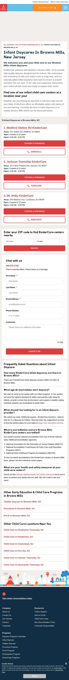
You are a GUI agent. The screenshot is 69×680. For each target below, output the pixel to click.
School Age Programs (11, 658)
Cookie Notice (58, 668)
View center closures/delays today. (17, 598)
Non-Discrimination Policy (45, 622)
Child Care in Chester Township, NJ (22, 558)
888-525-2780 (12, 266)
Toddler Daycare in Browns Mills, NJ (22, 501)
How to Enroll (40, 615)
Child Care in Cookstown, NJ (18, 544)
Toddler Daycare (9, 644)
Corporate (6, 626)
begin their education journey (50, 423)
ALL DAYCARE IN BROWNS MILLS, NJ (29, 45)
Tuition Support (41, 612)
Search (34, 248)
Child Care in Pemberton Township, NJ (23, 530)
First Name (34, 279)
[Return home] (3, 7)
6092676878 (35, 220)
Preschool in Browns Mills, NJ (19, 508)
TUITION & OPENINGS (34, 143)
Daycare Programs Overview (14, 636)
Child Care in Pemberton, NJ (18, 537)
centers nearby (45, 7)
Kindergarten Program (11, 654)
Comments (10, 322)
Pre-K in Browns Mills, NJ (17, 515)
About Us (6, 612)
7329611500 (35, 186)
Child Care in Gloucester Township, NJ (23, 565)
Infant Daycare (8, 640)
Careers (5, 622)
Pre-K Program (8, 651)
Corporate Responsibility (44, 626)
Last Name (34, 291)
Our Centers (7, 619)
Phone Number (34, 314)
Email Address (34, 302)
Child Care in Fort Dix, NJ (17, 551)
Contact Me (34, 351)
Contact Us (6, 615)
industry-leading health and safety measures (35, 474)
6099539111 (35, 152)
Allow (34, 676)
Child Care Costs (41, 619)
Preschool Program (10, 647)
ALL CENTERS (9, 45)
